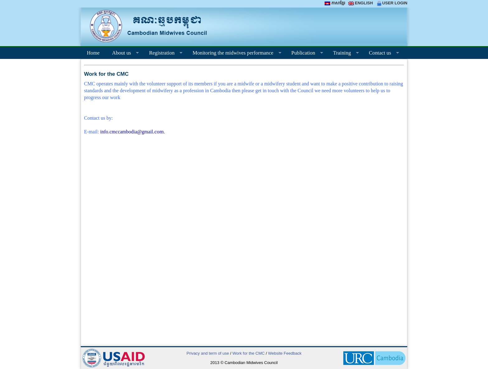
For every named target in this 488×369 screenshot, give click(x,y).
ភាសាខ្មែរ (335, 3)
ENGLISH (360, 3)
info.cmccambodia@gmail (132, 131)
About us (122, 54)
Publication (304, 54)
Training (343, 54)
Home (93, 53)
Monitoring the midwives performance (233, 54)
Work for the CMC (248, 353)
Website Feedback (284, 353)
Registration (162, 54)
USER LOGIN (391, 3)
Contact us (381, 54)
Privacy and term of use (207, 353)
